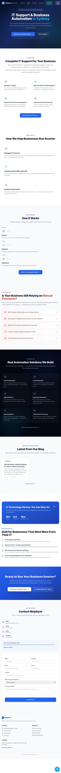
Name (7, 658)
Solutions (22, 3)
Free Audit (58, 3)
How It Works (28, 3)
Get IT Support (43, 34)
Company (33, 658)
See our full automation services (30, 427)
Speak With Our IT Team (30, 115)
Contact (41, 3)
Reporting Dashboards (37, 735)
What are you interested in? (12, 679)
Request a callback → (7, 747)
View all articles (30, 483)
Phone (33, 665)
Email (7, 665)
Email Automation (36, 730)
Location (7, 672)
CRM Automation (36, 732)
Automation (15, 3)
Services (34, 3)
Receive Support (48, 3)
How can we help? (10, 686)
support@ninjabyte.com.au (12, 623)
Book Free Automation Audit (23, 34)
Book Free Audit (8, 647)
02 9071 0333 (9, 628)
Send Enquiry (30, 699)
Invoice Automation (37, 728)
